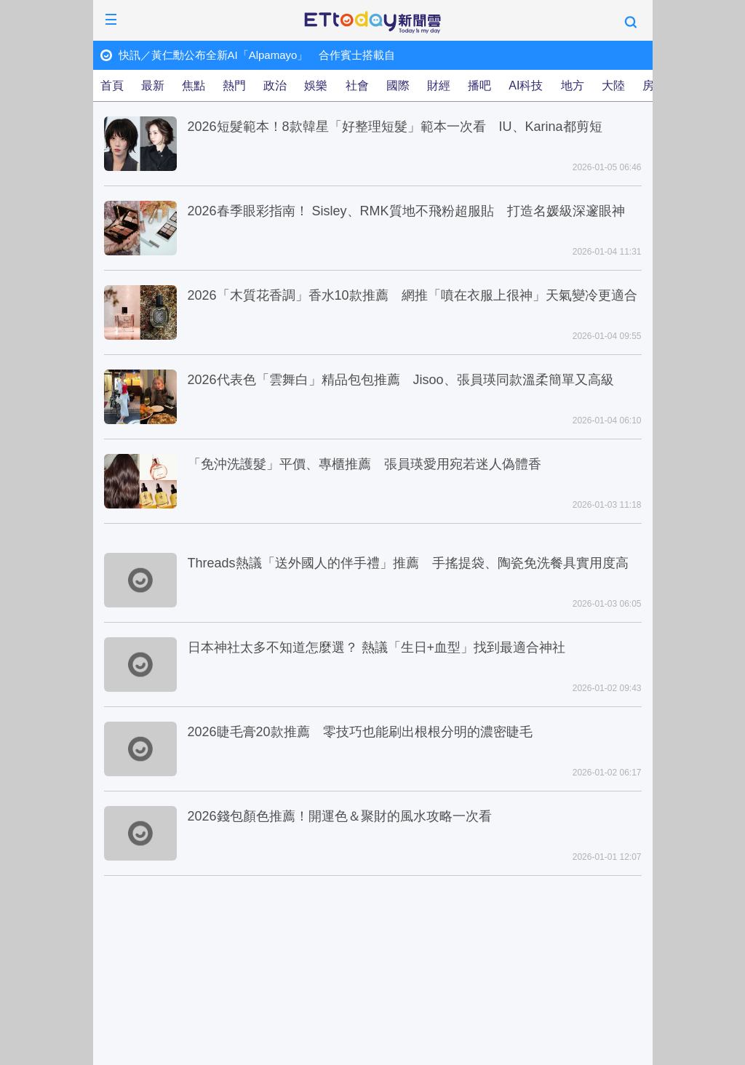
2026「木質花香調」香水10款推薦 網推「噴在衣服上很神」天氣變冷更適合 (412, 295)
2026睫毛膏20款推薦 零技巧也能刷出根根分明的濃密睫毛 (360, 732)
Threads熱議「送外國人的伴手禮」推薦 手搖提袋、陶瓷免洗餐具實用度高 (408, 563)
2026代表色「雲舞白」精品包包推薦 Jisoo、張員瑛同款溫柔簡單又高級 (401, 379)
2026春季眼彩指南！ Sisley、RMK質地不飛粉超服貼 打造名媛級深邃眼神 (406, 211)
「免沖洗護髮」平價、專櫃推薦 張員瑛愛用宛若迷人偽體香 (364, 464)
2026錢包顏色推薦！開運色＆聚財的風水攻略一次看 (340, 816)
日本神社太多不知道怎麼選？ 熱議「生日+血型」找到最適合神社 (377, 647)
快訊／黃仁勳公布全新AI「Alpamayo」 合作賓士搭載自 (257, 55)
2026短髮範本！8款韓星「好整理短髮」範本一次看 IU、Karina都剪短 (395, 126)
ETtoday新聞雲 (372, 22)
